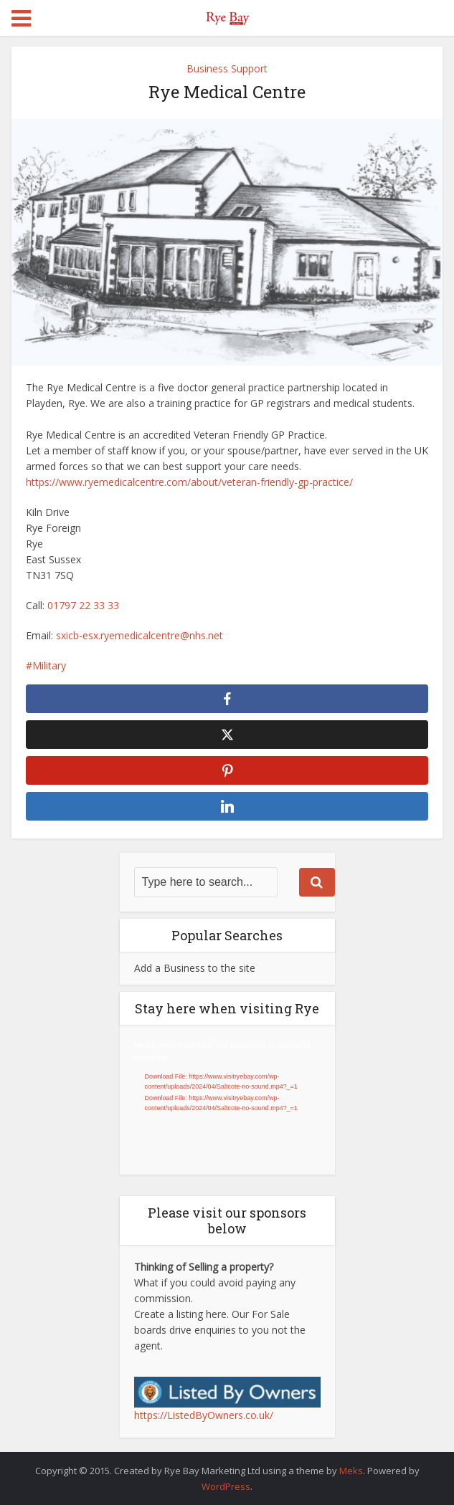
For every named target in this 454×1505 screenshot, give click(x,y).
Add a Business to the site (194, 968)
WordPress (226, 1486)
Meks (351, 1470)
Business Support (227, 68)
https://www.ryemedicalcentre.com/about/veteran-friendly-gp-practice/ (189, 482)
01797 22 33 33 (83, 605)
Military (49, 665)
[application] (227, 1099)
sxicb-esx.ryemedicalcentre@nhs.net (139, 635)
